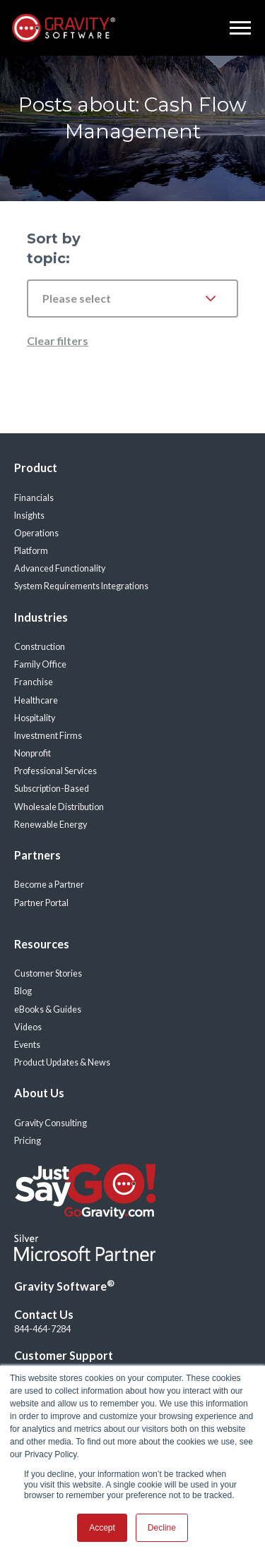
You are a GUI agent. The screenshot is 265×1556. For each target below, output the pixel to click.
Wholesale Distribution (59, 807)
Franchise (33, 682)
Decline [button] (162, 1528)
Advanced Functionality (59, 568)
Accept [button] (102, 1528)
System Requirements (57, 586)
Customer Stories (48, 973)
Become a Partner (49, 884)
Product (35, 467)
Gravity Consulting (50, 1123)
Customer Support (63, 1355)
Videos (28, 1027)
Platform (31, 550)
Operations (36, 533)
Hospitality (34, 718)
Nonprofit (32, 753)
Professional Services (55, 771)
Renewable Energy (50, 824)
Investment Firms (48, 735)
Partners (37, 855)
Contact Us (43, 1314)
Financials (34, 498)
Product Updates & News (62, 1062)
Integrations (124, 586)
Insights (29, 515)
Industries (41, 617)
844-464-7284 (42, 1329)
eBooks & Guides (47, 1009)
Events (27, 1044)
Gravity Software (64, 1286)
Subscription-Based (51, 788)
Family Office (40, 664)
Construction (39, 646)
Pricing (27, 1140)
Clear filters (57, 340)
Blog (23, 991)
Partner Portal (41, 903)
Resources (41, 944)
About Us (39, 1092)
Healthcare (36, 700)
